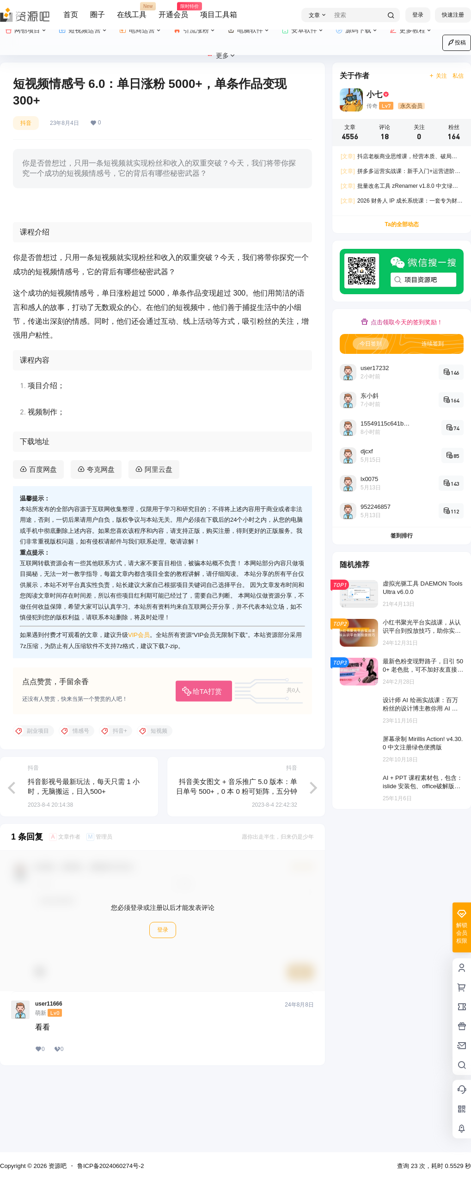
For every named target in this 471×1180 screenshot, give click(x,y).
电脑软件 (248, 30)
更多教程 (411, 30)
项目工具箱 (218, 15)
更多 (221, 55)
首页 (70, 15)
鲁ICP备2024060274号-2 (110, 1165)
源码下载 (357, 30)
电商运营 (140, 30)
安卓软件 (302, 30)
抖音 (25, 123)
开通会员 (173, 10)
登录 (417, 15)
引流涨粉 (194, 30)
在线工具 (132, 10)
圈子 (97, 15)
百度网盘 (43, 541)
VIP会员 (139, 707)
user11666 (48, 1077)
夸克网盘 (101, 541)
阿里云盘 (158, 541)
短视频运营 (83, 30)
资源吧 (57, 1165)
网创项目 (26, 30)
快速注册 (453, 15)
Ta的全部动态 (401, 224)
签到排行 (402, 535)
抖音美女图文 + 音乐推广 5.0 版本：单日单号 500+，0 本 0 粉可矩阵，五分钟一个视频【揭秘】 (236, 864)
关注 (438, 76)
